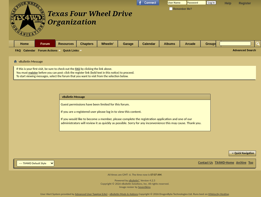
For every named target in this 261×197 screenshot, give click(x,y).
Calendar (29, 50)
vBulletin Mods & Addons (123, 194)
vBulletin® (134, 180)
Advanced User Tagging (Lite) (91, 194)
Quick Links (71, 50)
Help (228, 3)
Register (245, 3)
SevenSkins (144, 187)
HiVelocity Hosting (218, 194)
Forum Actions (47, 50)
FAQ (18, 50)
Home (24, 44)
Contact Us (205, 162)
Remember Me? (180, 9)
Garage (128, 44)
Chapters (86, 44)
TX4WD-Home (224, 162)
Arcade (190, 44)
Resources (66, 44)
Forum (45, 44)
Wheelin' (107, 44)
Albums (169, 44)
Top (250, 162)
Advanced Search (244, 50)
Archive (241, 162)
